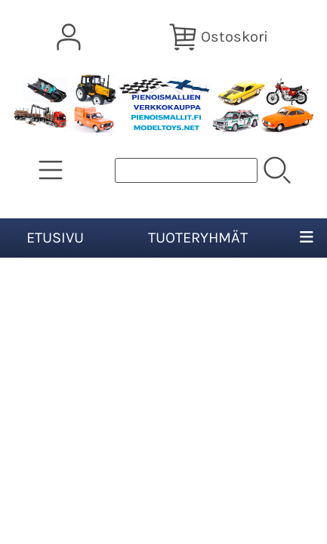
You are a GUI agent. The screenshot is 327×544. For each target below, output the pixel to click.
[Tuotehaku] (186, 170)
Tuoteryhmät (198, 237)
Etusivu (55, 237)
